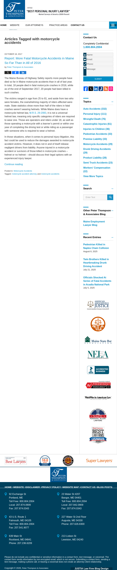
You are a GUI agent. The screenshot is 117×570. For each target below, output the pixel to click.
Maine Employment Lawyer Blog (96, 219)
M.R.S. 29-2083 (37, 121)
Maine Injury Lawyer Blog (37, 9)
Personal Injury (93, 122)
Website (20, 25)
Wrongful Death (92, 126)
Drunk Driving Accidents (96, 154)
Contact (85, 25)
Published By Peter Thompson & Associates (101, 10)
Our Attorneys (40, 25)
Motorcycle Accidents (23, 179)
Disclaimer (37, 477)
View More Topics (92, 173)
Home (6, 25)
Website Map (70, 477)
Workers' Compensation (96, 168)
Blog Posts (101, 477)
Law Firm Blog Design (98, 561)
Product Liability (92, 159)
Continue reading (13, 173)
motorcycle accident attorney (24, 182)
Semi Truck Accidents (95, 163)
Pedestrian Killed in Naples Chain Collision (95, 241)
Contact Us (85, 477)
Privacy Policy (53, 477)
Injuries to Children (94, 135)
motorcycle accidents (50, 182)
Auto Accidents (93, 117)
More (110, 25)
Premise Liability (93, 145)
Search (110, 194)
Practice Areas (64, 25)
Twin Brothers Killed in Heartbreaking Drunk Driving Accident (96, 257)
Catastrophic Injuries (95, 131)
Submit (98, 87)
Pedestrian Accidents (95, 140)
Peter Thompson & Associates (36, 560)
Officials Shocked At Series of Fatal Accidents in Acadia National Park (97, 274)
